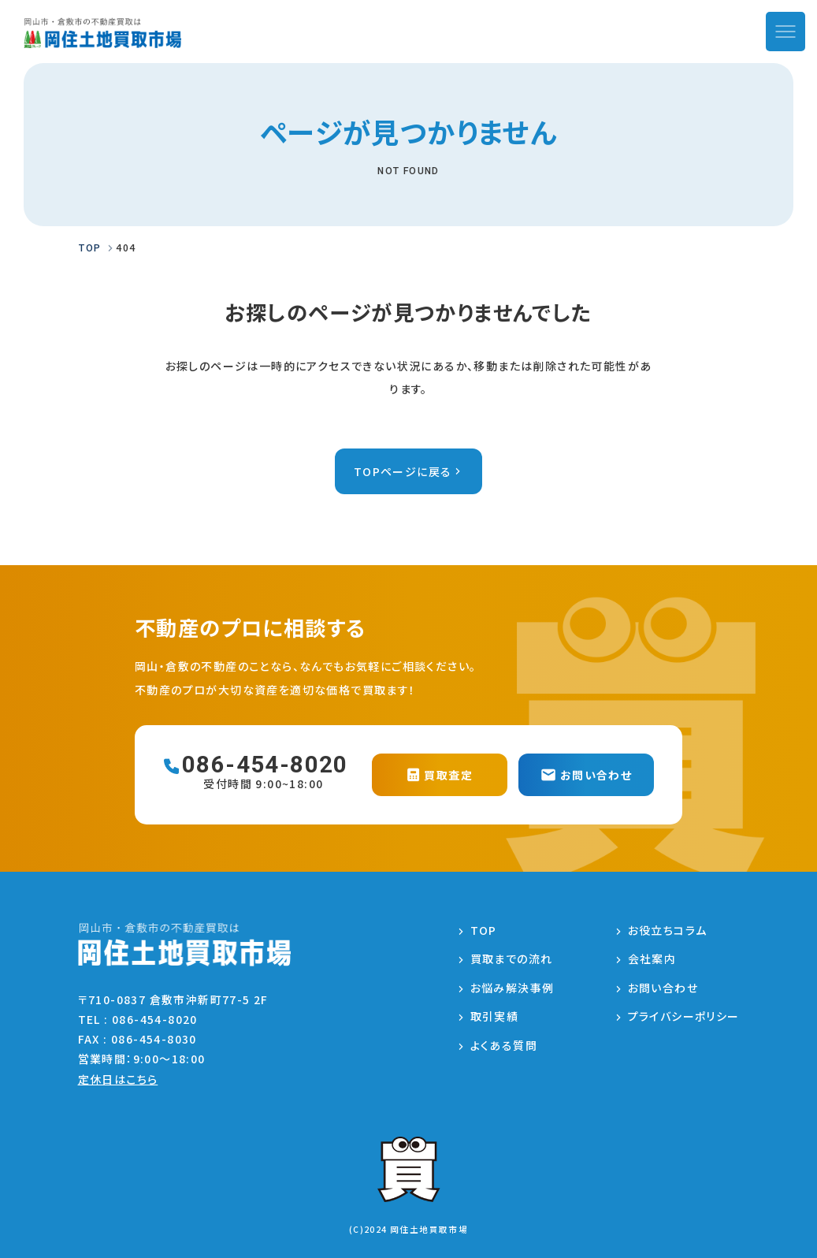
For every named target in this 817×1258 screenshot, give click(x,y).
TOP (483, 930)
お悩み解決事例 (512, 988)
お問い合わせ (663, 988)
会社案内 (652, 958)
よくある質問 (503, 1045)
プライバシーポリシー (684, 1016)
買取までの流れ (511, 958)
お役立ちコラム (667, 930)
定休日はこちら (118, 1079)
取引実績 (494, 1016)
